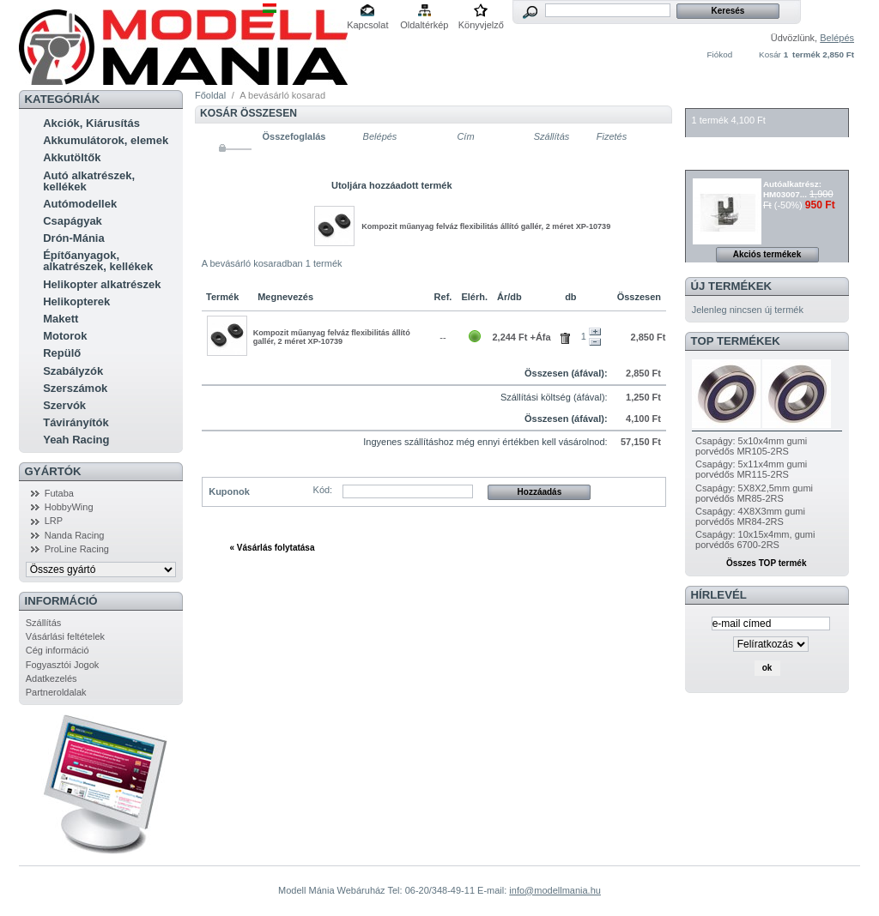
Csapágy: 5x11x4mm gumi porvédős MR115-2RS (751, 469)
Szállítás (44, 623)
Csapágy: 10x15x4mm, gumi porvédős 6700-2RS (755, 539)
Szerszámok (75, 388)
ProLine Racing (77, 549)
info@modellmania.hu (555, 890)
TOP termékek (735, 340)
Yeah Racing (76, 439)
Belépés (837, 38)
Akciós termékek (767, 254)
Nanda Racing (75, 535)
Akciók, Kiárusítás (91, 123)
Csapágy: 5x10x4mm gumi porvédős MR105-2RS (751, 446)
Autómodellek (80, 203)
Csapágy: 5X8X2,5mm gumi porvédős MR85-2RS (754, 493)
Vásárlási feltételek (65, 636)
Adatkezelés (51, 678)
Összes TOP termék (766, 563)
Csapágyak (72, 220)
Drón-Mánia (74, 238)
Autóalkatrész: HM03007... (792, 189)
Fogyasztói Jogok (63, 665)
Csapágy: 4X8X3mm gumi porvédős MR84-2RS (750, 516)
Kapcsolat (367, 25)
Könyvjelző (481, 25)
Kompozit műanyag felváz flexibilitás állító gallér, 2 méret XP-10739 (485, 226)
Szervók (64, 405)
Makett (60, 318)
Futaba (59, 493)
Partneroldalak (56, 692)
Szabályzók (73, 371)
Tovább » (620, 547)
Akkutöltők (71, 157)
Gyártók (53, 471)
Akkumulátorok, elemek (105, 140)
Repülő (62, 353)
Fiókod (720, 54)
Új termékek (732, 286)
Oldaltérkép (424, 25)
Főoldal (210, 95)
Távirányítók (76, 422)
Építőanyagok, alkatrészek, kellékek (98, 261)
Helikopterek (76, 301)
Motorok (65, 335)
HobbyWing (69, 507)
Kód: (323, 490)
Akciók (713, 160)
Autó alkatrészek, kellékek (89, 181)
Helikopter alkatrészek (102, 284)
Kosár (770, 54)
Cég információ (57, 650)
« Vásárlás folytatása (272, 547)
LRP (54, 520)
